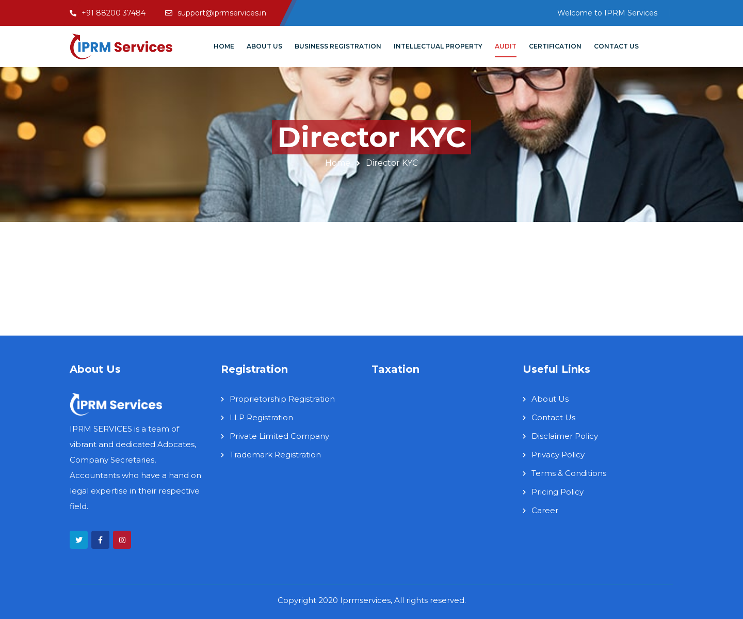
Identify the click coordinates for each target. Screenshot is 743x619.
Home (337, 163)
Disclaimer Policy (564, 436)
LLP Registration (261, 417)
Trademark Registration (275, 454)
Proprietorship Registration (282, 399)
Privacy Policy (558, 454)
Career (544, 510)
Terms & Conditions (568, 473)
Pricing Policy (557, 492)
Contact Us (553, 417)
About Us (550, 399)
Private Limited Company (279, 436)
